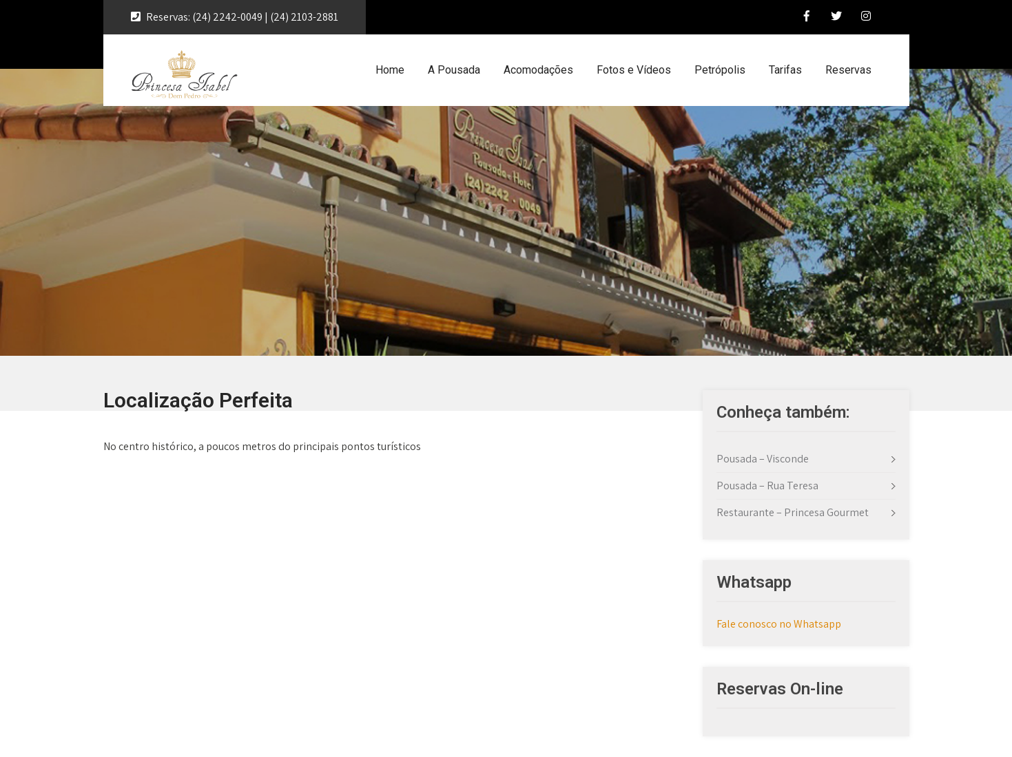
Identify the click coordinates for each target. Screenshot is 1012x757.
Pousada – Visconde (762, 458)
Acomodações (538, 69)
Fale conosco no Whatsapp (778, 624)
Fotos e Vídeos (634, 69)
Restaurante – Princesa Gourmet (792, 512)
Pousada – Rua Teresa (767, 485)
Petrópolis (719, 69)
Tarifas (785, 69)
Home (389, 69)
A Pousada (454, 69)
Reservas (848, 69)
